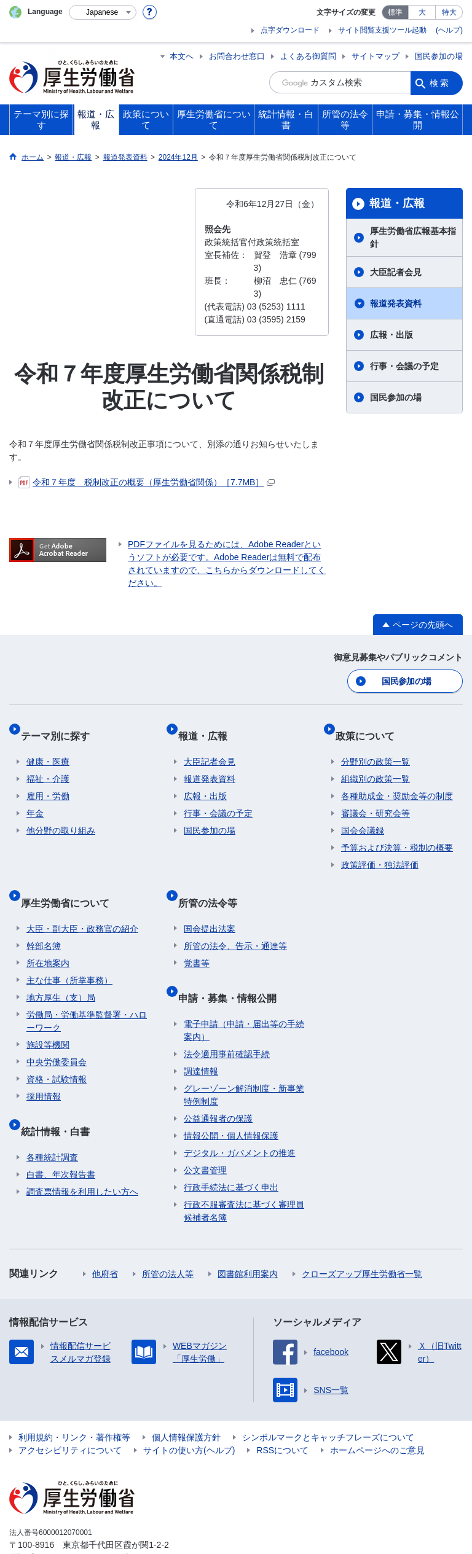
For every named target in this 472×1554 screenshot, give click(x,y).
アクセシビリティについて (70, 1412)
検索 (440, 82)
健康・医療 (47, 747)
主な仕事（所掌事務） (69, 954)
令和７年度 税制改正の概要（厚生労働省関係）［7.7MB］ (146, 482)
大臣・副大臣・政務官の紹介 (82, 902)
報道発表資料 (396, 303)
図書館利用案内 (248, 1236)
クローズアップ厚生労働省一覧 (362, 1236)
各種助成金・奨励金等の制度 (397, 782)
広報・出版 (391, 335)
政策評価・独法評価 (380, 851)
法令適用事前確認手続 (227, 1016)
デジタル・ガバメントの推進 (240, 1115)
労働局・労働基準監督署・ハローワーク (86, 994)
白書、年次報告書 (60, 1136)
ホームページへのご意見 (377, 1412)
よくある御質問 (308, 56)
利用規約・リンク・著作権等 (74, 1399)
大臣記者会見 (396, 272)
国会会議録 (362, 816)
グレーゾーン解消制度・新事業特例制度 (244, 1056)
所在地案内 (47, 937)
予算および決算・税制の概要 (397, 833)
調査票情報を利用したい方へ (82, 1153)
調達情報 (201, 1033)
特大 (449, 12)
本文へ (182, 56)
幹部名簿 (43, 919)
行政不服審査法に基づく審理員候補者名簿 (244, 1173)
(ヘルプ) (449, 30)
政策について (370, 727)
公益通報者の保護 (218, 1080)
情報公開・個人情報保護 (231, 1098)
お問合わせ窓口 (237, 56)
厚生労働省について (70, 882)
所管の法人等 (168, 1236)
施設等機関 (47, 1018)
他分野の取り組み (60, 816)
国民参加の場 (439, 56)
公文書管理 (205, 1132)
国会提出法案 (209, 902)
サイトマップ (375, 56)
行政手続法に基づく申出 (231, 1149)
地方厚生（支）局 (60, 971)
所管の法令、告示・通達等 (235, 919)
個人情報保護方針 (186, 1399)
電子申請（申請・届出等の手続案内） (244, 992)
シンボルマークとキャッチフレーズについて (328, 1399)
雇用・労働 (47, 782)
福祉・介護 (47, 765)
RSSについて (282, 1412)
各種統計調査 (52, 1119)
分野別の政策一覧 (375, 747)
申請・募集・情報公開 (233, 965)
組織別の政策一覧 (375, 765)
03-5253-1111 (79, 1520)
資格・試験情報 (56, 1053)
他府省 (105, 1236)
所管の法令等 (213, 882)
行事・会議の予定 (404, 366)
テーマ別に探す (60, 727)
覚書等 (197, 937)
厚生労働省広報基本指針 (413, 237)
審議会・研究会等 (375, 799)
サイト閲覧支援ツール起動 (382, 30)
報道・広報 (397, 203)
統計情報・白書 (60, 1098)
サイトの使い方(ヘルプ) (189, 1412)
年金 (35, 799)
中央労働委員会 (56, 1036)
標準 (395, 12)
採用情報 (43, 1070)
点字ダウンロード (290, 30)
